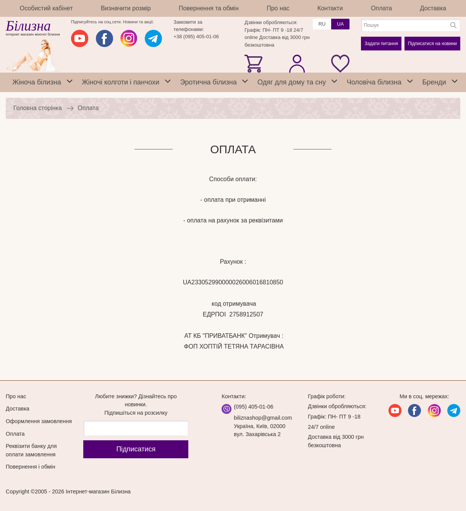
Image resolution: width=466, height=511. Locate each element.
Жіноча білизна (36, 82)
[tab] (69, 82)
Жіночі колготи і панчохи (120, 82)
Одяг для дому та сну (291, 82)
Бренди (434, 82)
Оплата (381, 8)
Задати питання (381, 43)
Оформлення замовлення (39, 421)
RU (322, 24)
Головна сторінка (37, 108)
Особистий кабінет (46, 8)
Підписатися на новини (432, 43)
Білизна (28, 26)
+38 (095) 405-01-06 (196, 36)
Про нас (278, 8)
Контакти (330, 8)
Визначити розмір (126, 8)
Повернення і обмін (30, 467)
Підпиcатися (135, 449)
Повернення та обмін (209, 8)
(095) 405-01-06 (253, 407)
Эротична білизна (208, 82)
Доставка (433, 8)
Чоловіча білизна (374, 82)
